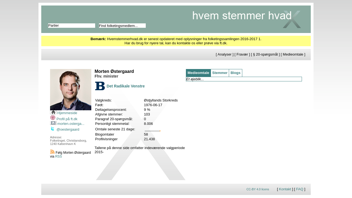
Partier (53, 25)
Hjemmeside (63, 113)
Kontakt (285, 189)
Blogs (235, 73)
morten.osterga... (67, 124)
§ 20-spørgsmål (265, 54)
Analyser (225, 54)
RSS (58, 156)
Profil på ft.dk (63, 119)
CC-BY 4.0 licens (257, 189)
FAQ (299, 189)
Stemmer (220, 73)
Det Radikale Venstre (126, 86)
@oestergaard (64, 129)
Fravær (242, 54)
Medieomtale (293, 54)
